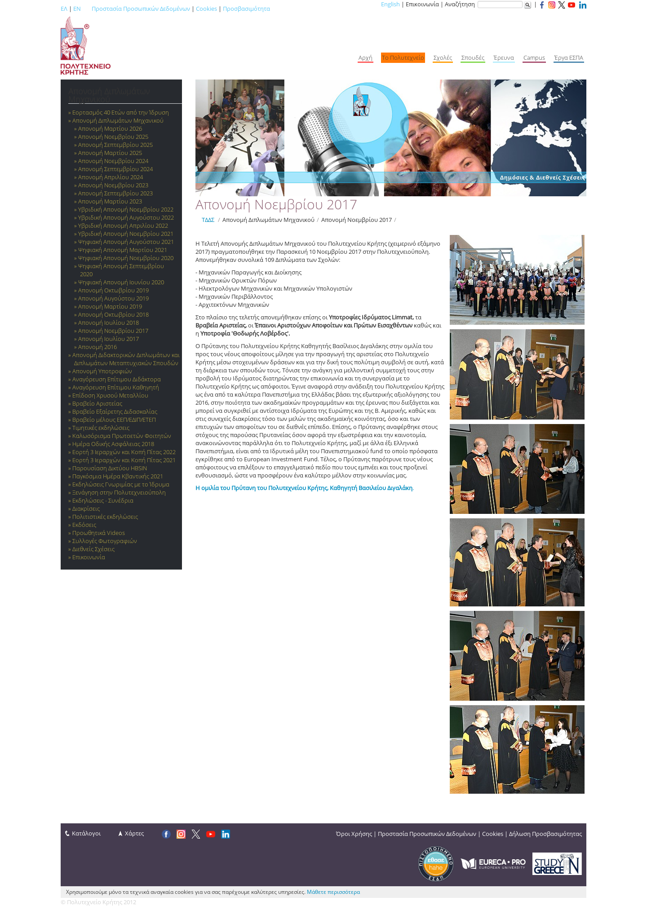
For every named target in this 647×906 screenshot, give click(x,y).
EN (77, 8)
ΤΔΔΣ (208, 220)
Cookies (206, 8)
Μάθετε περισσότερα (333, 892)
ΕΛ (64, 8)
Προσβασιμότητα (246, 8)
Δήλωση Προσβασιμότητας (545, 834)
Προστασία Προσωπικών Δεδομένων (141, 8)
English (390, 4)
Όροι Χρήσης (354, 834)
